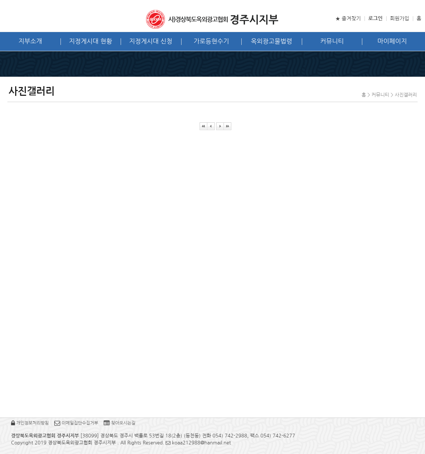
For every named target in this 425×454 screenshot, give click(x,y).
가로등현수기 (211, 41)
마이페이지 (392, 41)
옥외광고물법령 (271, 41)
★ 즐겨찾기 (348, 18)
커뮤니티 (332, 41)
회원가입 (399, 18)
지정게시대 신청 (150, 41)
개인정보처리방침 (30, 422)
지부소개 (30, 41)
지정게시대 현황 (90, 41)
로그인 (375, 18)
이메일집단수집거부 (76, 422)
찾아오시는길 (119, 422)
